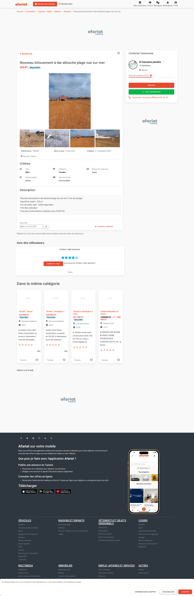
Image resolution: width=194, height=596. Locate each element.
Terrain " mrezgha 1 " (55, 311)
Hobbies (142, 525)
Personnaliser (168, 592)
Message (151, 85)
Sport (141, 528)
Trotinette (22, 560)
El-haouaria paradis (150, 61)
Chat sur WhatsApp (151, 92)
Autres (143, 565)
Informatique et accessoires (29, 576)
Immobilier (30, 11)
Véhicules (24, 520)
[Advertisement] (91, 32)
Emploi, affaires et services (116, 565)
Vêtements (102, 528)
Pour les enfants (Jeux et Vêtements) (73, 531)
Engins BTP (22, 556)
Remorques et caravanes (28, 553)
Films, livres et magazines (149, 534)
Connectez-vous (53, 264)
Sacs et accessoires (106, 537)
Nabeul (58, 11)
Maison (61, 573)
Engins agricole (24, 544)
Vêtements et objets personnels (112, 522)
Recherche (26, 54)
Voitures (21, 525)
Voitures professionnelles (28, 528)
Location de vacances (66, 576)
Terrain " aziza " (26, 311)
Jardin (60, 534)
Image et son (23, 573)
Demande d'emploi (105, 573)
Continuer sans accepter (145, 592)
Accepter (185, 592)
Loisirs (143, 520)
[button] (176, 4)
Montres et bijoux (105, 534)
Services (101, 576)
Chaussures (103, 531)
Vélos (20, 547)
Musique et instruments (148, 544)
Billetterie (142, 547)
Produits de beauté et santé (109, 540)
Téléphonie (22, 570)
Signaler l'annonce (104, 226)
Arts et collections (146, 540)
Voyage (142, 537)
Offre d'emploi (104, 570)
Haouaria (67, 11)
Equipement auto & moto (28, 534)
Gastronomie (144, 573)
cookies (49, 582)
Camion (21, 550)
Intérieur (61, 528)
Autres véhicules (24, 540)
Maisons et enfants (71, 520)
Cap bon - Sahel (45, 11)
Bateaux (21, 537)
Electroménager (64, 525)
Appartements (64, 570)
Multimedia (25, 565)
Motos (20, 531)
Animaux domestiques (147, 531)
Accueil (20, 11)
